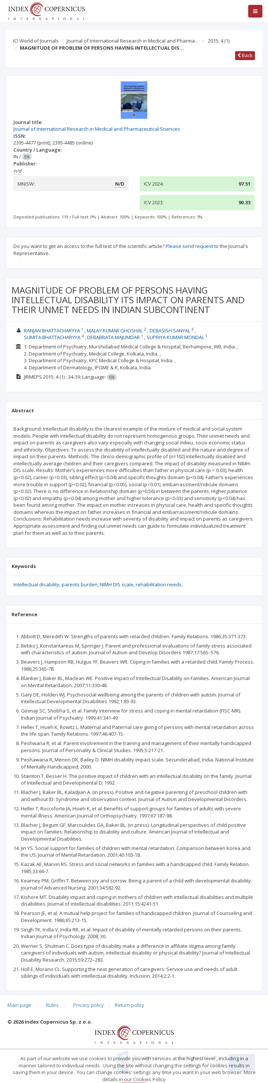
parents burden (80, 584)
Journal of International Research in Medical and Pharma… (133, 40)
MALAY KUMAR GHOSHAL (115, 330)
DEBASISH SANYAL (170, 330)
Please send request (189, 246)
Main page (19, 1005)
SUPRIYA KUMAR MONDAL (175, 337)
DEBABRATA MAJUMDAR (113, 337)
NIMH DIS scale (116, 584)
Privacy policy (88, 1005)
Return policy (129, 1005)
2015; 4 (219, 40)
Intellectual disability (36, 584)
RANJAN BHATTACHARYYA (52, 330)
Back (245, 55)
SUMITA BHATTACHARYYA (52, 337)
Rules (52, 1005)
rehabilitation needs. (159, 584)
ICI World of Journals (36, 40)
